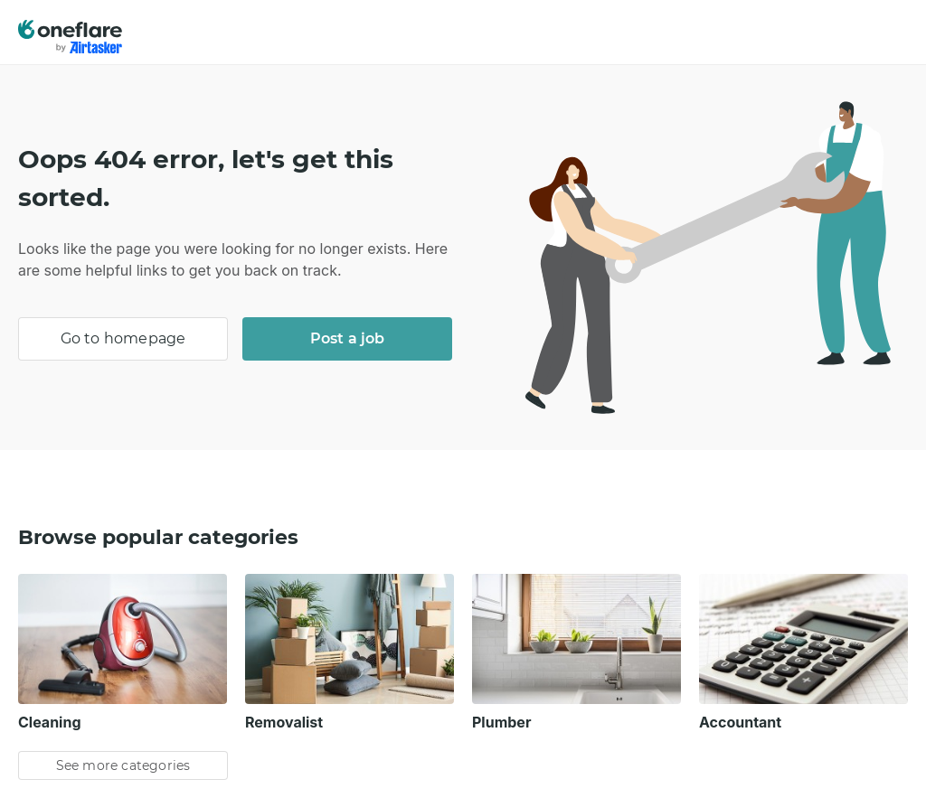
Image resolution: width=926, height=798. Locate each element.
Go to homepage (123, 338)
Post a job (347, 338)
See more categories (123, 765)
